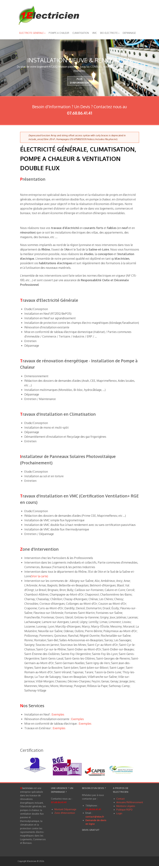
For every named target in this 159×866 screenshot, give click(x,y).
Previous (4, 68)
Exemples (58, 714)
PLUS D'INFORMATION (79, 81)
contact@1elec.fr (94, 816)
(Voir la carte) (39, 576)
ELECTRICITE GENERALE (32, 32)
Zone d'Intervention (64, 812)
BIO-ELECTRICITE (109, 32)
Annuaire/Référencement (129, 802)
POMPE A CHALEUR (59, 32)
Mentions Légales (125, 806)
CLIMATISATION (80, 32)
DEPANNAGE (129, 32)
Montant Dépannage (65, 809)
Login (119, 813)
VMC (94, 32)
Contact (120, 798)
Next (155, 68)
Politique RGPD (124, 809)
